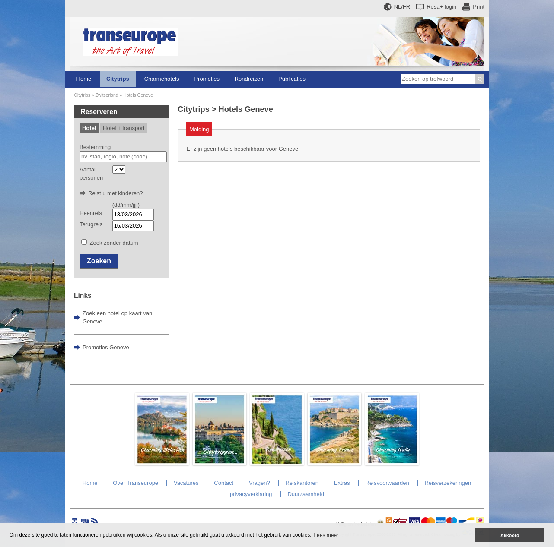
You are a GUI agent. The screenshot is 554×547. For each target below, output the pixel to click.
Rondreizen (249, 79)
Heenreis (91, 213)
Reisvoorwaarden (387, 483)
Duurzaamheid (305, 494)
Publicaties (292, 79)
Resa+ (441, 6)
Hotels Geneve (138, 95)
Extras (342, 483)
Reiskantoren (301, 483)
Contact (223, 483)
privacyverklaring (251, 494)
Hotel (89, 128)
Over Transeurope (135, 483)
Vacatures (186, 483)
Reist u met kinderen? (115, 193)
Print (478, 6)
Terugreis (91, 224)
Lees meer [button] (326, 535)
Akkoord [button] (509, 535)
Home (84, 79)
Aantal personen (91, 173)
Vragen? (259, 483)
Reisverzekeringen (447, 483)
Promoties (207, 79)
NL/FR (402, 6)
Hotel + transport (123, 128)
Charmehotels (161, 79)
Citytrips (117, 79)
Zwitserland (106, 95)
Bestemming (95, 147)
